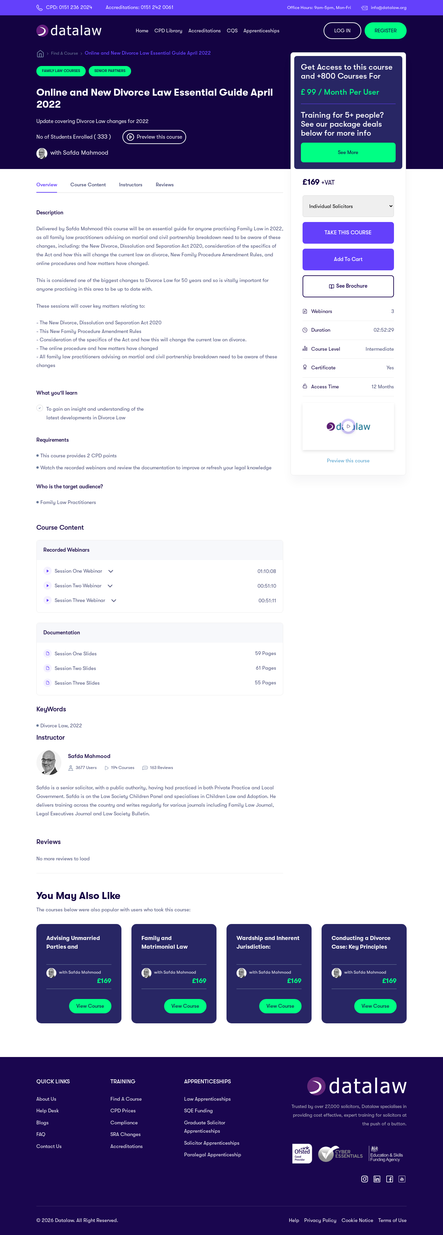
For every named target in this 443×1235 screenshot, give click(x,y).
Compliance (124, 1123)
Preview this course (154, 137)
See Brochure (348, 287)
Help (294, 1220)
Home (142, 31)
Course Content (88, 185)
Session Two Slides (69, 668)
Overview (46, 185)
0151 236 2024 (75, 7)
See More (348, 152)
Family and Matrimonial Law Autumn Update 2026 (170, 947)
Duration (352, 330)
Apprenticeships (262, 31)
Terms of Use (392, 1220)
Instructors (130, 185)
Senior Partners (109, 71)
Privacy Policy (320, 1220)
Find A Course (64, 53)
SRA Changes (125, 1134)
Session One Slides (70, 654)
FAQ (40, 1134)
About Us (46, 1099)
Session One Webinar (72, 571)
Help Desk (47, 1111)
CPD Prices (123, 1111)
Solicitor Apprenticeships (212, 1143)
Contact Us (49, 1146)
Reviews (165, 185)
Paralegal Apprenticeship (212, 1155)
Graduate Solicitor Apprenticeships (204, 1127)
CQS (232, 31)
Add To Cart (348, 259)
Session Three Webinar (74, 600)
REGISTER (386, 31)
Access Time (352, 387)
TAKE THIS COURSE (348, 233)
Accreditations (204, 31)
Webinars (352, 311)
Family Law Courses (61, 71)
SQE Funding (198, 1111)
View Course (90, 1006)
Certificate (352, 368)
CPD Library (168, 31)
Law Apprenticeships (207, 1099)
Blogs (42, 1123)
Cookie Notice (357, 1220)
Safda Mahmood (85, 152)
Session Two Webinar (72, 585)
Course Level (352, 349)
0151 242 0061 (157, 7)
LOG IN (342, 31)
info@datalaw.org (389, 7)
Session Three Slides (71, 683)
